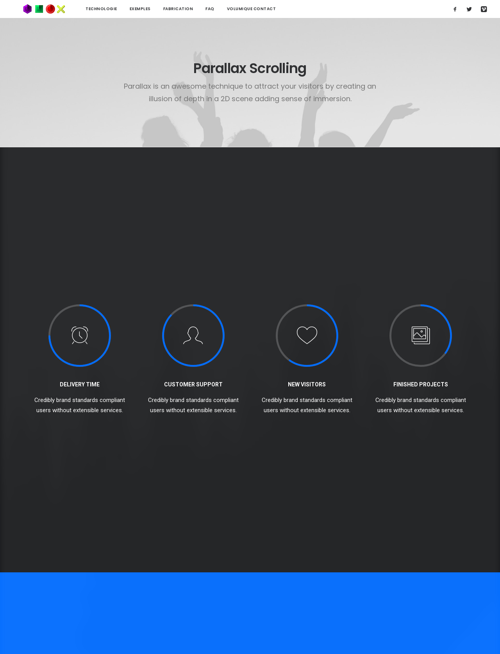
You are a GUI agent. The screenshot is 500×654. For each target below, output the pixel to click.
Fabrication (160, 9)
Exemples (121, 9)
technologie (82, 9)
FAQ (191, 9)
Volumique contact (232, 9)
